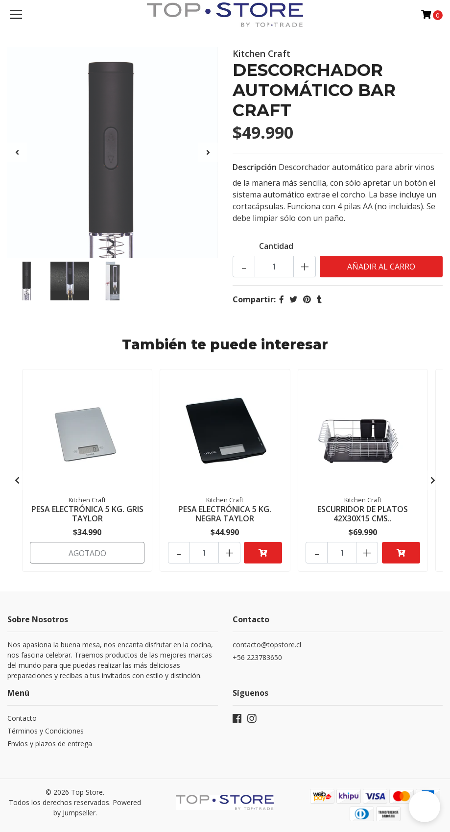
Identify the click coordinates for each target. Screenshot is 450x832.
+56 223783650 (257, 656)
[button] (424, 806)
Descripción (255, 167)
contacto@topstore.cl (267, 643)
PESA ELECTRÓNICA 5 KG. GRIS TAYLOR (87, 514)
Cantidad (276, 246)
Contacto (22, 716)
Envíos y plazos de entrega (49, 742)
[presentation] (17, 152)
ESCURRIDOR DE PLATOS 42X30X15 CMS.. (362, 514)
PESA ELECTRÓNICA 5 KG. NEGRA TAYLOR (224, 514)
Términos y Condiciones (45, 729)
